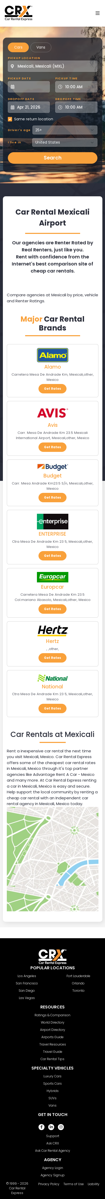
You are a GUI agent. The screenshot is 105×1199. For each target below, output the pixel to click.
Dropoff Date (21, 99)
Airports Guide (52, 1037)
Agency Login (52, 1168)
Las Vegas (27, 998)
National (52, 686)
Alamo (52, 366)
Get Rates (52, 388)
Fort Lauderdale (78, 976)
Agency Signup (53, 1175)
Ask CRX (52, 1143)
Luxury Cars (52, 1076)
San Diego (27, 990)
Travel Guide (52, 1051)
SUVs (52, 1098)
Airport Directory (52, 1029)
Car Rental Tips (52, 1059)
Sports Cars (52, 1083)
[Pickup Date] (31, 86)
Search (53, 157)
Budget (52, 475)
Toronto (78, 990)
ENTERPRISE (52, 534)
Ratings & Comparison (52, 1015)
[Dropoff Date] (31, 107)
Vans (40, 47)
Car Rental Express (17, 1190)
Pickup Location (24, 58)
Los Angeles (27, 976)
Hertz (52, 641)
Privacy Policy (48, 1184)
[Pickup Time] (79, 86)
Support (52, 1136)
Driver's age (19, 130)
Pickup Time (66, 78)
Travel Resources (52, 1044)
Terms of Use (73, 1184)
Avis (53, 425)
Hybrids (53, 1091)
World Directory (52, 1022)
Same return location (33, 119)
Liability (94, 1184)
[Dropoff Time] (79, 107)
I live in (14, 142)
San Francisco (27, 983)
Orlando (78, 983)
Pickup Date (19, 78)
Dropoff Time (68, 99)
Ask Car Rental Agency (52, 1150)
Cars (18, 47)
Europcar (52, 586)
